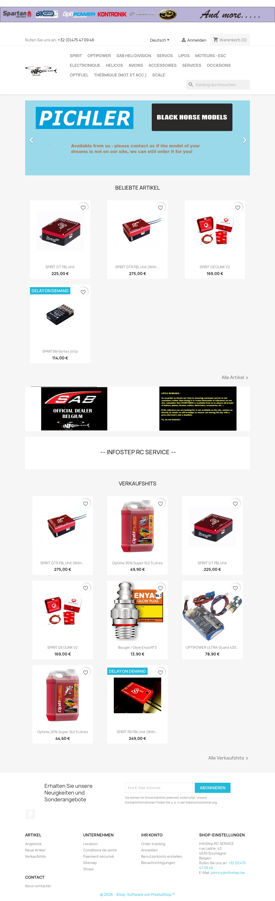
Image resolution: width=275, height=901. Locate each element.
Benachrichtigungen (158, 862)
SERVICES (191, 65)
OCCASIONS (219, 65)
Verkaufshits (35, 856)
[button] (42, 137)
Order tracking (153, 843)
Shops (88, 869)
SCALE (158, 75)
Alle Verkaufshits (229, 758)
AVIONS (136, 65)
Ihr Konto (152, 835)
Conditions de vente (100, 850)
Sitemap (90, 862)
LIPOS (184, 55)
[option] (137, 137)
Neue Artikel (35, 850)
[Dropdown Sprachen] (160, 40)
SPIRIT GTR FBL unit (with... (137, 267)
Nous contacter (38, 886)
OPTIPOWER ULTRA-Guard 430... (212, 647)
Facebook (30, 814)
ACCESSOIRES (163, 65)
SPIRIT (76, 55)
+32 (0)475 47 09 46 (76, 40)
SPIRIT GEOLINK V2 (215, 267)
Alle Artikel (236, 378)
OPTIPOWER (99, 55)
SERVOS (165, 55)
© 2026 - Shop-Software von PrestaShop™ (137, 894)
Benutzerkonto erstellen (161, 856)
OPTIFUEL (79, 75)
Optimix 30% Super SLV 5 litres (137, 563)
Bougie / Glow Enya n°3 (137, 647)
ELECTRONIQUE (85, 65)
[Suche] (218, 84)
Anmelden (149, 850)
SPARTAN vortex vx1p (60, 351)
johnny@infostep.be (228, 872)
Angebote (33, 843)
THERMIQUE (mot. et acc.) (120, 75)
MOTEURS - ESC (210, 55)
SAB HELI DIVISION (133, 55)
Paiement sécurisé (98, 856)
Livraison (90, 843)
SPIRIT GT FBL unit (60, 267)
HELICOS (114, 65)
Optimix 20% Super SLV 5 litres (62, 732)
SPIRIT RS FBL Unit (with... (137, 732)
